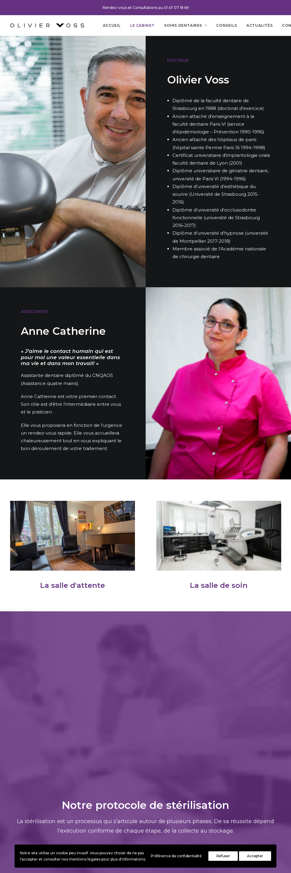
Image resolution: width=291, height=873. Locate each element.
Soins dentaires (185, 25)
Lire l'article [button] (145, 688)
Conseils (226, 25)
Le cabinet (142, 25)
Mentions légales (133, 811)
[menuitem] (112, 25)
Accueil (112, 25)
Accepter (255, 856)
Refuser (223, 856)
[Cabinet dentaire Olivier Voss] (47, 25)
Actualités (259, 25)
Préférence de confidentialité (176, 856)
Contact (123, 803)
